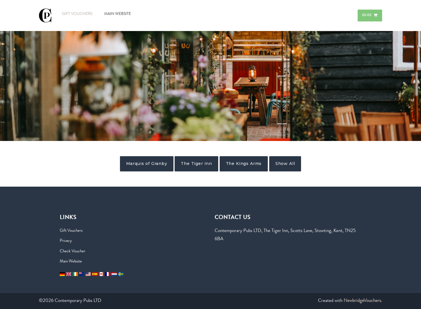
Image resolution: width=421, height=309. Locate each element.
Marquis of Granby (146, 163)
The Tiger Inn (196, 163)
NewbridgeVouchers (362, 301)
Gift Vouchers (71, 231)
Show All (285, 163)
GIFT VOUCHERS (77, 14)
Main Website (71, 261)
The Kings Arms (244, 163)
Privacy (66, 241)
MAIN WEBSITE (117, 14)
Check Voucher (72, 251)
